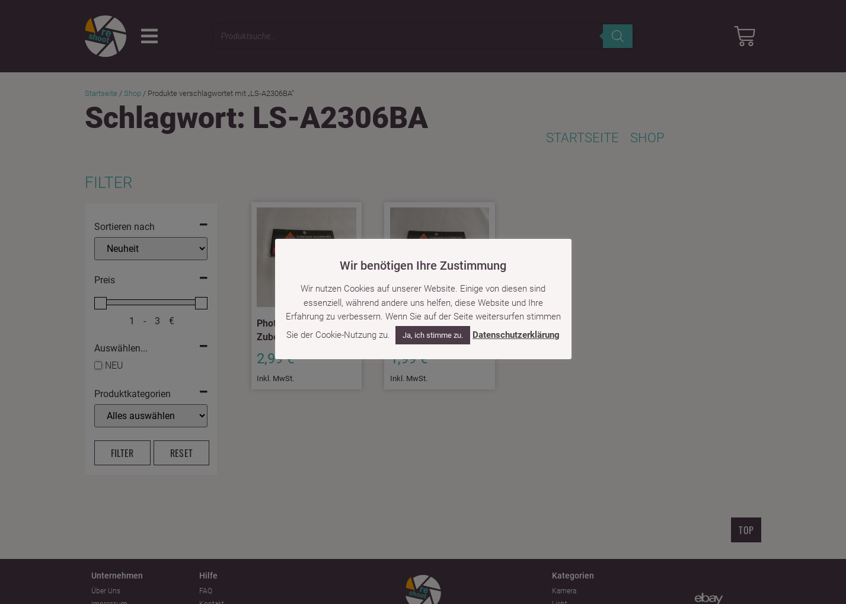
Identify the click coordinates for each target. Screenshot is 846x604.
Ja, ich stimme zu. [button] (433, 335)
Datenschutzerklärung (516, 335)
